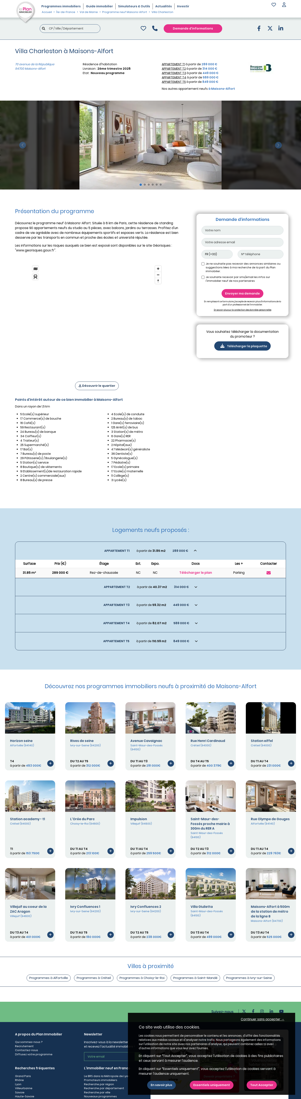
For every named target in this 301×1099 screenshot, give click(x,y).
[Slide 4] (152, 184)
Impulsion (138, 819)
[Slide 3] (148, 184)
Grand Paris (23, 1076)
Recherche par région (99, 1084)
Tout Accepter (261, 1085)
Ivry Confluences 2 (145, 906)
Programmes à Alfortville (48, 978)
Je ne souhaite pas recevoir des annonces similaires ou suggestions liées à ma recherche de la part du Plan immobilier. (243, 267)
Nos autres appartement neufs (198, 89)
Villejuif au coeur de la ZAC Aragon (28, 909)
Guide (99, 6)
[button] (284, 5)
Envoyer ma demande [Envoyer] (242, 293)
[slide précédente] (22, 145)
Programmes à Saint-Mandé (195, 978)
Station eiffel (262, 741)
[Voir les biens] (150, 550)
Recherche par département (104, 1088)
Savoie (19, 1092)
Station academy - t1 (27, 819)
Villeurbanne (23, 1088)
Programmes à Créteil (94, 978)
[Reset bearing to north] (158, 281)
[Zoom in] (158, 269)
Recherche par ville (97, 1092)
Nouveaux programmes (100, 1096)
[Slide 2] (144, 184)
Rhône (19, 1080)
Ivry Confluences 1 (85, 906)
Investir (183, 6)
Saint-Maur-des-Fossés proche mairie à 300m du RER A (210, 824)
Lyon (18, 1084)
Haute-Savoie (24, 1096)
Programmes (61, 6)
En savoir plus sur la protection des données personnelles (242, 309)
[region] (96, 318)
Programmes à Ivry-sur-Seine (249, 978)
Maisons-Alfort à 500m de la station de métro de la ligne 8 (270, 911)
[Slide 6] (160, 184)
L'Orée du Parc (82, 819)
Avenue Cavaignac (146, 741)
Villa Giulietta (202, 906)
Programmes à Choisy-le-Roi (142, 978)
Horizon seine (21, 741)
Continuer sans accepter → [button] (262, 1019)
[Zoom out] (158, 275)
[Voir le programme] (50, 763)
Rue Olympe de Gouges (270, 819)
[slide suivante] (278, 145)
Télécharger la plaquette (242, 346)
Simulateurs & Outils (134, 6)
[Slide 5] (156, 184)
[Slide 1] (140, 184)
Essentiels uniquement (211, 1085)
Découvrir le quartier (97, 386)
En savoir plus (161, 1085)
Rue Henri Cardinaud (208, 741)
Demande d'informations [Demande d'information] (193, 28)
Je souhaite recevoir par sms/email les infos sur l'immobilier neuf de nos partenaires (238, 279)
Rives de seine (82, 741)
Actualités (163, 6)
